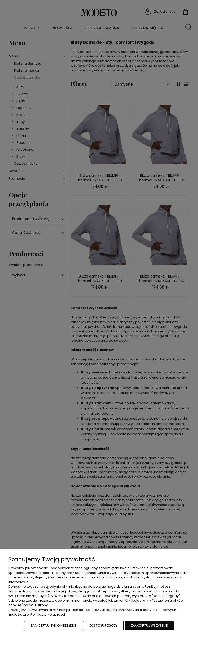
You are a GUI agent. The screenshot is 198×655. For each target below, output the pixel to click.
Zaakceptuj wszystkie (149, 625)
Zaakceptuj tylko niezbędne (53, 625)
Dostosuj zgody (103, 625)
